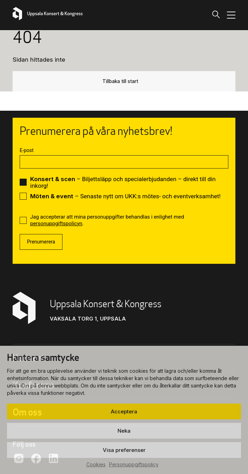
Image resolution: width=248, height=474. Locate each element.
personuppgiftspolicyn (56, 223)
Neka (124, 430)
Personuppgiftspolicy (134, 464)
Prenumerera (41, 242)
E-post (26, 150)
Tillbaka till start (120, 81)
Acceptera (124, 411)
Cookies (96, 464)
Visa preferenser (124, 450)
